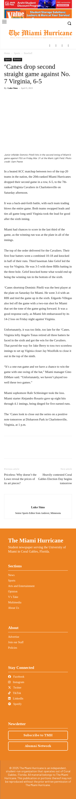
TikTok (14, 693)
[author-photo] (38, 500)
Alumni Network (38, 746)
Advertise (13, 636)
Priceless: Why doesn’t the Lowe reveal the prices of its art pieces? (20, 479)
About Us (13, 607)
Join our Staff (16, 642)
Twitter (14, 687)
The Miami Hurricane (35, 540)
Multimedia (14, 602)
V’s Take (13, 596)
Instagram (16, 682)
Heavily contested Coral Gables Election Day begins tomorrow (55, 479)
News (11, 575)
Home (7, 53)
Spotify (15, 704)
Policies (12, 647)
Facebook (16, 676)
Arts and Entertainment (21, 586)
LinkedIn (15, 698)
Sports (17, 53)
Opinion (12, 591)
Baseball (28, 53)
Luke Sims (13, 88)
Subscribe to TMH (38, 735)
